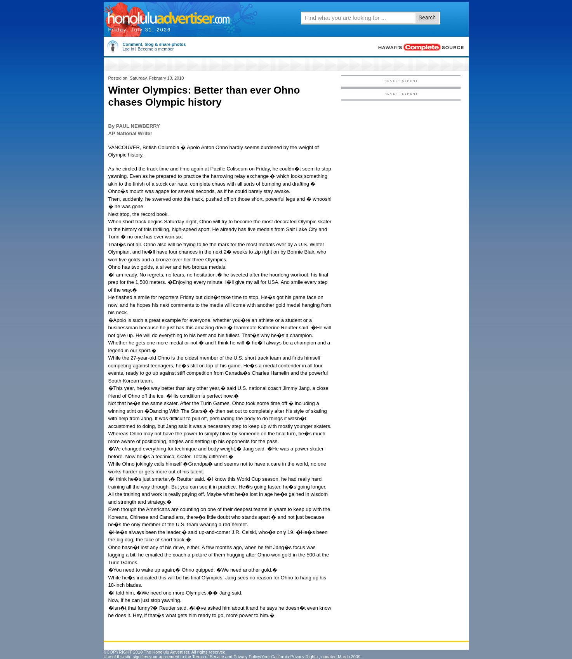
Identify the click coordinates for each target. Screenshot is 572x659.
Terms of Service (208, 656)
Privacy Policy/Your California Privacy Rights (275, 656)
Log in (128, 49)
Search (427, 17)
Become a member (155, 49)
